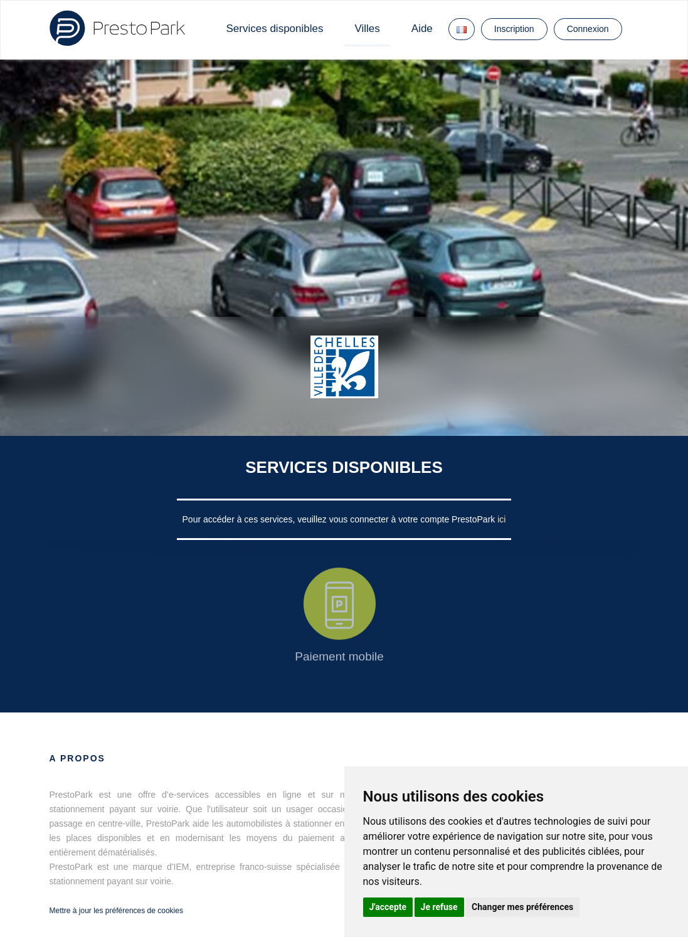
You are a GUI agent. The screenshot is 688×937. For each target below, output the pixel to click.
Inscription (514, 29)
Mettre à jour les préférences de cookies (116, 910)
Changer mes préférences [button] (522, 907)
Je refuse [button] (439, 907)
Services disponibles (275, 28)
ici (501, 519)
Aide (422, 28)
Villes (366, 28)
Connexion (588, 29)
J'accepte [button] (388, 907)
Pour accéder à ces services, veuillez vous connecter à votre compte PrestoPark (340, 519)
